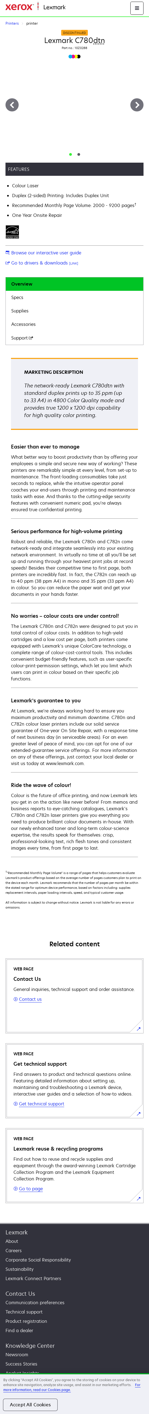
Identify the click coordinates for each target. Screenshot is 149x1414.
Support (22, 338)
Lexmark (16, 1232)
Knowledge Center (30, 1345)
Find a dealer (19, 1330)
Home (70, 7)
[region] (74, 1393)
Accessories (23, 324)
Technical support (24, 1312)
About (11, 1241)
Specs (17, 297)
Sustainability (19, 1269)
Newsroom (16, 1355)
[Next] (137, 104)
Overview (21, 284)
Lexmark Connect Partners (33, 1278)
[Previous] (12, 104)
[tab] (70, 154)
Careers (13, 1251)
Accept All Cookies (30, 1405)
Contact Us (20, 1293)
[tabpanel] (74, 607)
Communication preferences (34, 1303)
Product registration (26, 1321)
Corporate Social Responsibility (38, 1260)
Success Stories (21, 1364)
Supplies (20, 311)
